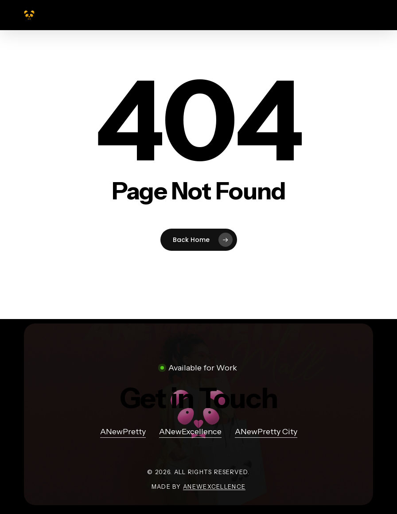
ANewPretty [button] (123, 431)
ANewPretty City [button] (266, 431)
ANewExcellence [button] (190, 431)
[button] (199, 398)
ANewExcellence (214, 486)
